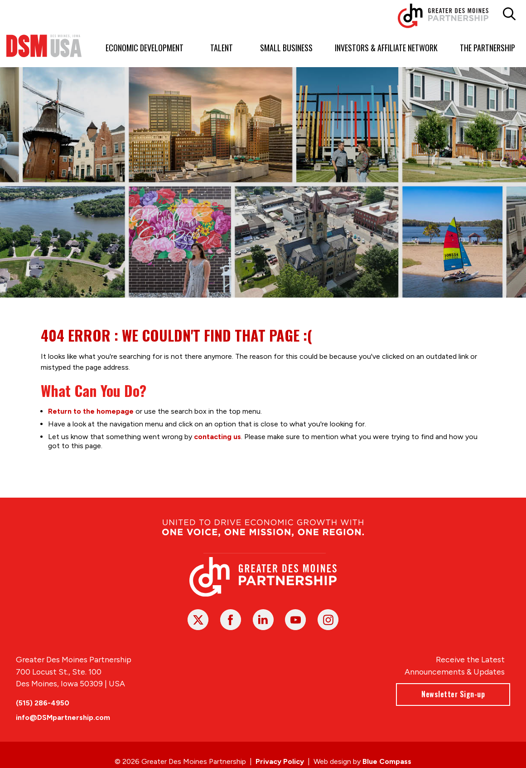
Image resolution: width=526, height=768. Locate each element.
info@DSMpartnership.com (63, 717)
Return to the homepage (90, 411)
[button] (509, 14)
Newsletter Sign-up (453, 694)
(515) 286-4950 (42, 703)
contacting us (217, 436)
